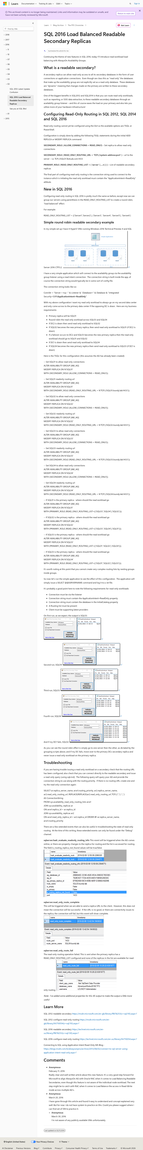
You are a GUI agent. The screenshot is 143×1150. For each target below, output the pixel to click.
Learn (46, 25)
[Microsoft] (5, 3)
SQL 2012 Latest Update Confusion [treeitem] (20, 91)
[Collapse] (33, 23)
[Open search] (130, 3)
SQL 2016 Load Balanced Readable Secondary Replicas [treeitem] (20, 100)
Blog (36, 1148)
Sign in (137, 3)
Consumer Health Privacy (76, 1148)
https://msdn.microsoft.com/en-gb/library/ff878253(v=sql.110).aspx (103, 1013)
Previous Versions (23, 1148)
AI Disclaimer (7, 1148)
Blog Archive (58, 25)
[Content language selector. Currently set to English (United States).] (14, 1142)
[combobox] (18, 29)
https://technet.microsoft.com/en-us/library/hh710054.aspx (107, 1039)
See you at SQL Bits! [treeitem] (18, 108)
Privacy (58, 1148)
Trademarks (110, 1148)
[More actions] (134, 25)
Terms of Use (97, 1148)
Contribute (47, 1148)
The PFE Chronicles (76, 25)
